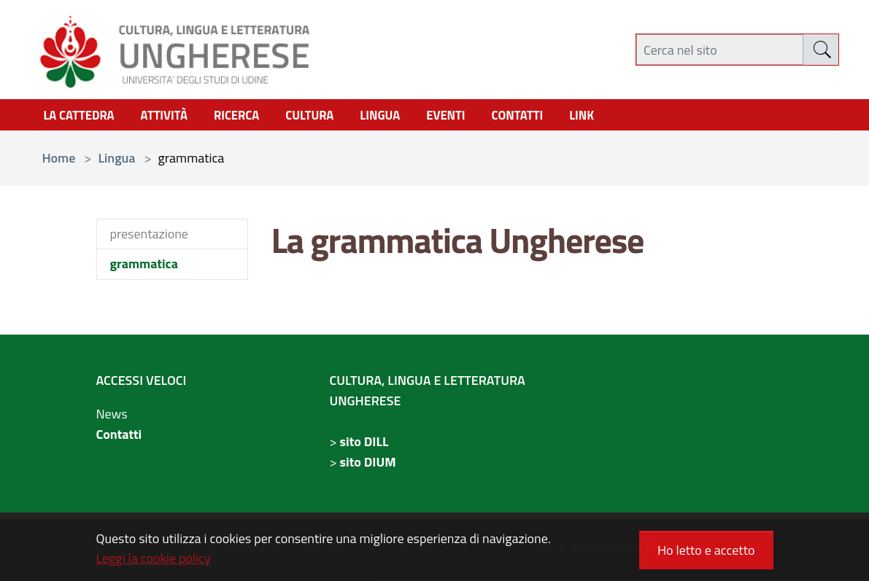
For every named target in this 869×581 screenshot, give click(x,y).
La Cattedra (82, 117)
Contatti (119, 437)
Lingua (400, 117)
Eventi (469, 117)
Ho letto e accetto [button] (706, 550)
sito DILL (364, 444)
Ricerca (249, 117)
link (612, 117)
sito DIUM (368, 465)
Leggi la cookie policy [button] (153, 558)
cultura (326, 117)
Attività (172, 117)
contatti (545, 117)
